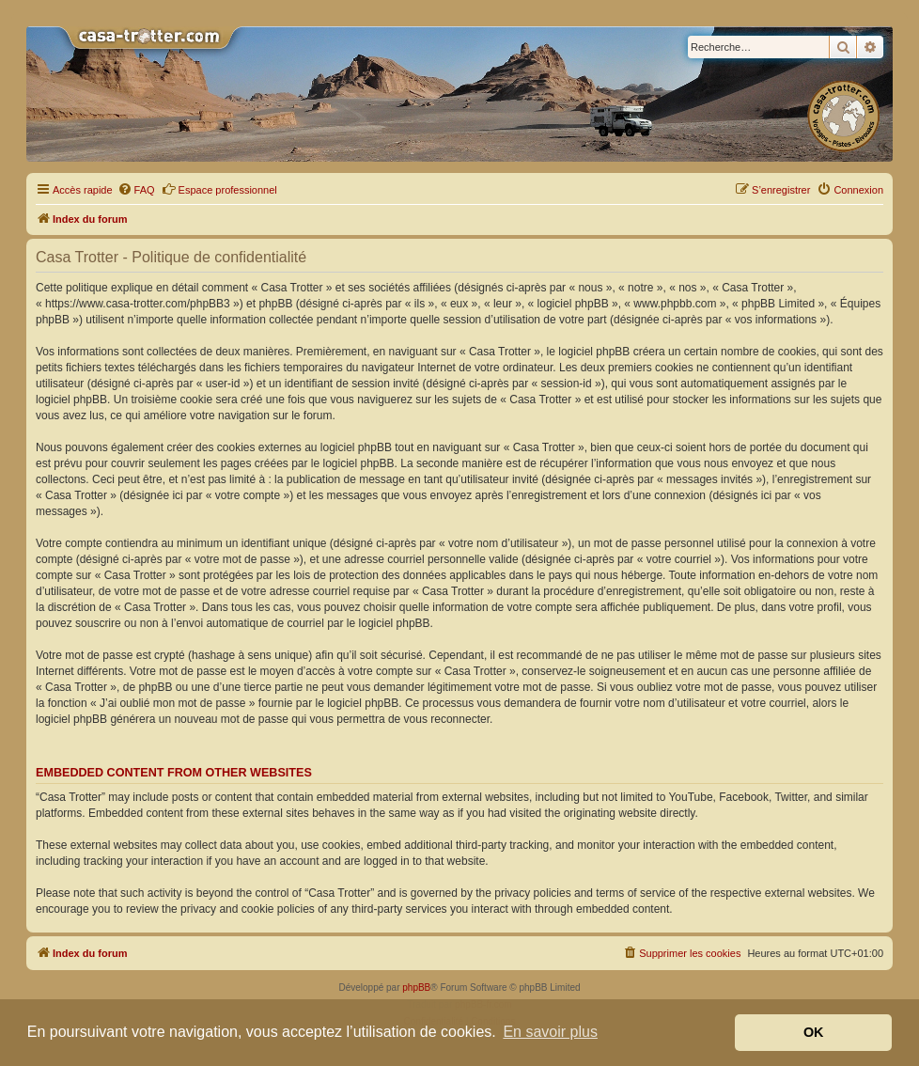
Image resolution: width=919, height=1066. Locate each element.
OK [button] (813, 1032)
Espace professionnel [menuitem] (219, 189)
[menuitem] (136, 190)
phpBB (416, 987)
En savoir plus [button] (550, 1032)
